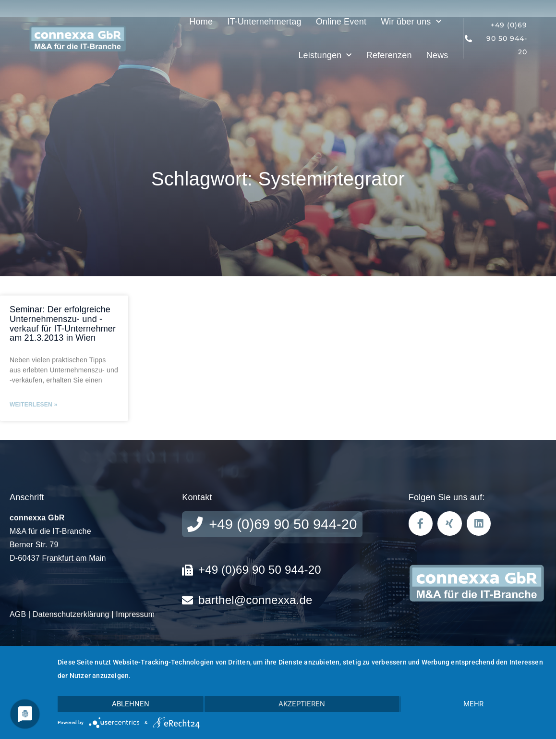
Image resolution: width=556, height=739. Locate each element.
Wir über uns (411, 22)
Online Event (341, 21)
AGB (18, 614)
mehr (473, 704)
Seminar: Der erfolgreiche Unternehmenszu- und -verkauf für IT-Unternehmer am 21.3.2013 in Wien (63, 324)
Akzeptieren (301, 704)
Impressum (135, 614)
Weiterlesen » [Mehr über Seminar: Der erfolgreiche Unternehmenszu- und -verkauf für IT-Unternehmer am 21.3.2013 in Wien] (33, 404)
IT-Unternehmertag (264, 21)
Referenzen (389, 55)
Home (201, 21)
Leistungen (324, 55)
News (437, 55)
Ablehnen (130, 704)
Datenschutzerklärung (71, 614)
